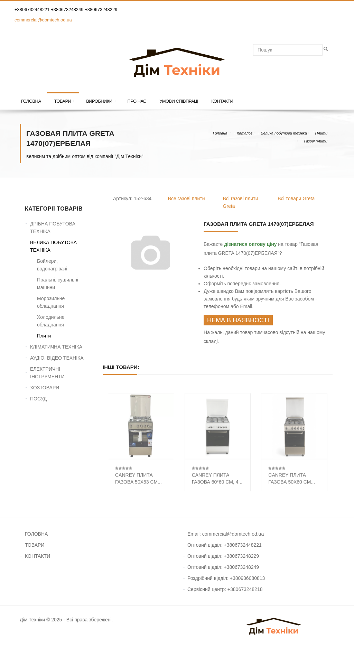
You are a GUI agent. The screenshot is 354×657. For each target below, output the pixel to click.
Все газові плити (186, 198)
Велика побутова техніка (284, 133)
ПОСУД (38, 398)
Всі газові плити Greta (240, 202)
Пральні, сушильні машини (57, 283)
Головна (31, 101)
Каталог (244, 133)
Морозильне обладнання (51, 302)
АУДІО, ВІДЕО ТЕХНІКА (57, 358)
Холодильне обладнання (50, 320)
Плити (321, 133)
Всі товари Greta (296, 198)
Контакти (222, 101)
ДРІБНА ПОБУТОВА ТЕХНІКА (52, 227)
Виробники (101, 101)
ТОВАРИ (34, 545)
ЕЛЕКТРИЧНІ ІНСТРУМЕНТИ (47, 372)
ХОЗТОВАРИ (44, 387)
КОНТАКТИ (37, 556)
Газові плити (315, 141)
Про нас (137, 101)
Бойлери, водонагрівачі (52, 264)
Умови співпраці (178, 101)
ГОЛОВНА (36, 534)
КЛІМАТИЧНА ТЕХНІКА (56, 347)
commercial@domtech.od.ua (43, 19)
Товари (64, 101)
